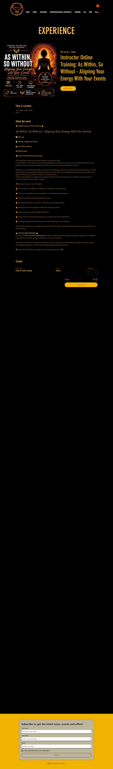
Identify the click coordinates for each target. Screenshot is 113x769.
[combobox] (93, 272)
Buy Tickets (68, 88)
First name (25, 728)
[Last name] (55, 739)
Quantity (90, 268)
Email (23, 743)
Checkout (81, 285)
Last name (25, 735)
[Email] (55, 746)
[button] (97, 5)
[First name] (55, 731)
